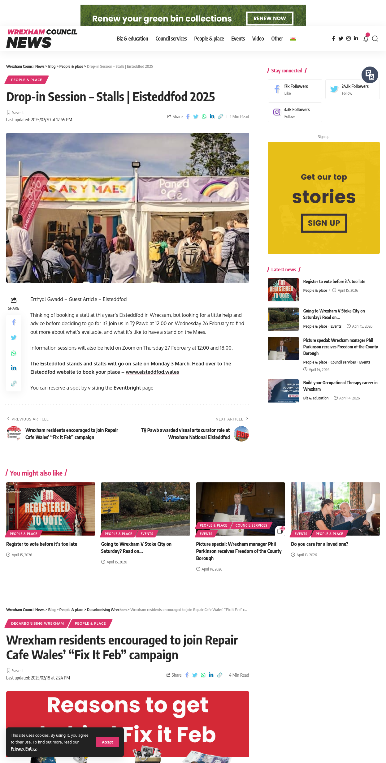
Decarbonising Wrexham (37, 637)
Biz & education (316, 406)
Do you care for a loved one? (319, 557)
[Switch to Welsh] (293, 52)
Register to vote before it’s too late (334, 290)
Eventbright (127, 401)
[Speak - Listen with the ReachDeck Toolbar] (370, 75)
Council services (343, 370)
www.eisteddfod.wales (152, 385)
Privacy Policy (24, 748)
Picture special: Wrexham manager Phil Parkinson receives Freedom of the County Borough (340, 355)
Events (336, 334)
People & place (26, 93)
